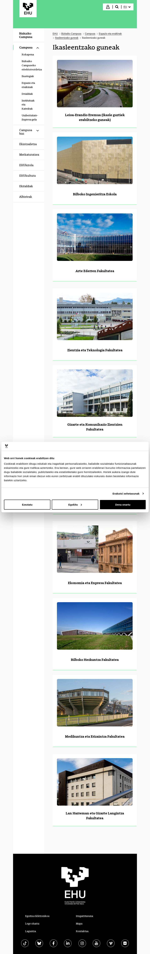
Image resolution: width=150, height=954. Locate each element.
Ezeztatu (27, 504)
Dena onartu (122, 504)
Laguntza (30, 931)
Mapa (79, 923)
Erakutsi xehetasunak (125, 493)
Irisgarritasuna (84, 916)
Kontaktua (82, 931)
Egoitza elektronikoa (37, 916)
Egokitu (75, 504)
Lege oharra (32, 923)
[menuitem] (127, 6)
